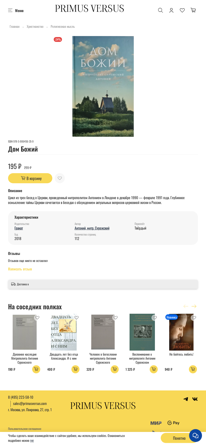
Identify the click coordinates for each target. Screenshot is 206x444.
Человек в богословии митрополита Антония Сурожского (103, 358)
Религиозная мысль (63, 26)
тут (32, 440)
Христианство (35, 26)
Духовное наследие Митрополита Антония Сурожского (24, 358)
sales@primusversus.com (30, 403)
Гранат (18, 228)
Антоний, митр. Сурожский (92, 228)
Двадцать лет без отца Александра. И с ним (64, 356)
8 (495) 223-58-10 (20, 397)
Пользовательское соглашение (24, 428)
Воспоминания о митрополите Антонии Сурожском (142, 358)
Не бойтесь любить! (181, 354)
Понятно (179, 438)
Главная (15, 26)
